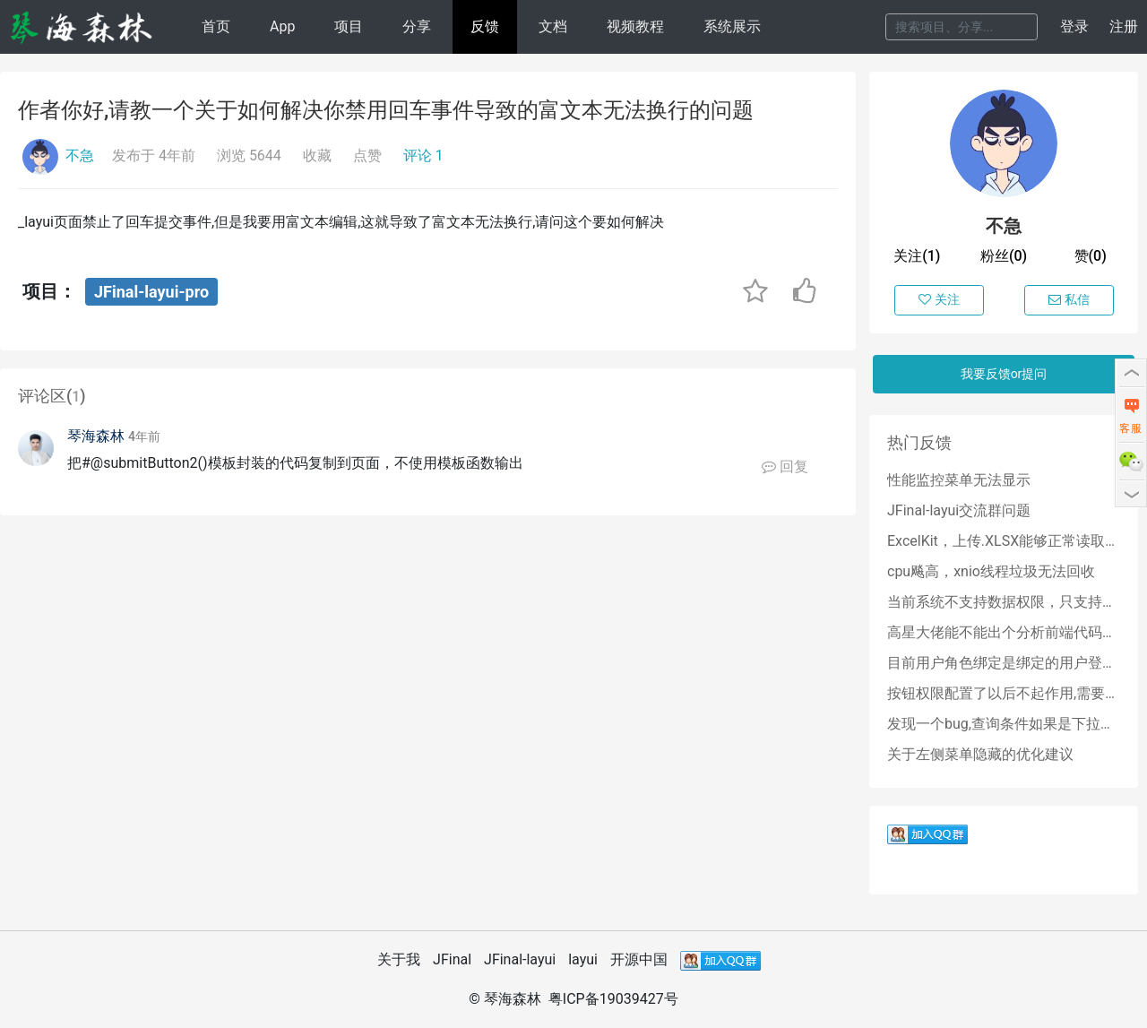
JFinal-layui (520, 959)
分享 (416, 26)
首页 (216, 26)
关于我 (398, 959)
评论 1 (423, 155)
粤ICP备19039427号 (613, 998)
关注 (939, 299)
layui (583, 959)
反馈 (484, 26)
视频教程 (635, 26)
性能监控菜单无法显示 (959, 479)
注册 (1123, 26)
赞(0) (1090, 255)
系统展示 (732, 26)
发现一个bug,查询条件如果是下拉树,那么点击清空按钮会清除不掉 (1003, 723)
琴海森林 (96, 436)
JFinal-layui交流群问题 (959, 510)
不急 (79, 155)
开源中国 (639, 959)
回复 (785, 466)
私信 (1069, 299)
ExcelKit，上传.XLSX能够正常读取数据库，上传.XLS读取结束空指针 (1003, 540)
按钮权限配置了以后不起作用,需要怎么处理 (1003, 693)
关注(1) (916, 255)
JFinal (452, 959)
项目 (348, 26)
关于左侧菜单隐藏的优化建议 (980, 754)
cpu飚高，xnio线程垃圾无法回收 (991, 571)
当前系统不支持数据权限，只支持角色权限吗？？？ (1003, 601)
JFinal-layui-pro (151, 291)
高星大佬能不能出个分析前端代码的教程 (1003, 632)
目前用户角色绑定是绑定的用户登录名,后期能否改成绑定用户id (1003, 662)
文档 (553, 26)
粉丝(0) (1003, 255)
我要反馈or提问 (1004, 374)
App (282, 26)
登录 (1074, 26)
